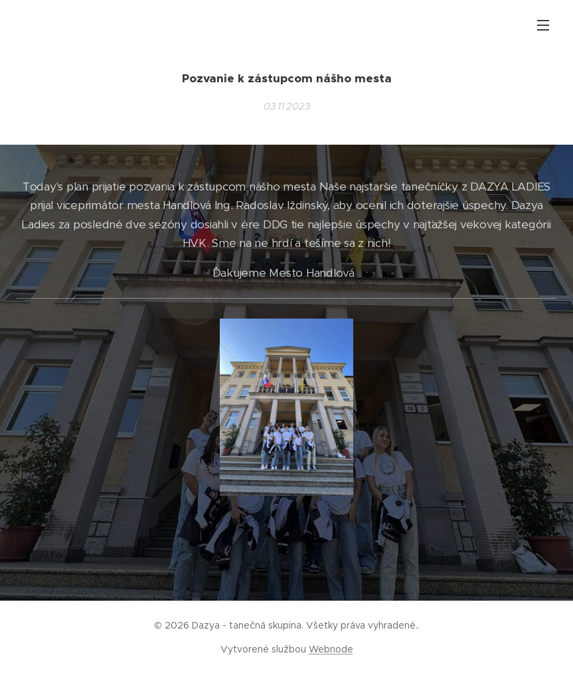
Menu (543, 25)
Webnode (331, 649)
